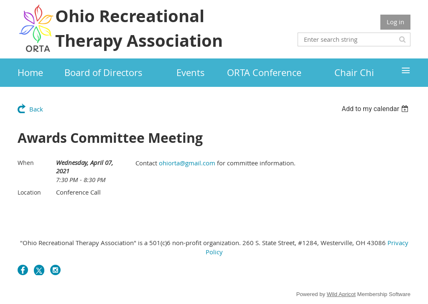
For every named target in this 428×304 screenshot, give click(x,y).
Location (29, 192)
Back (36, 109)
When (26, 163)
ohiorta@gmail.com (187, 163)
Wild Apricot (341, 294)
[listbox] (375, 109)
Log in (395, 22)
